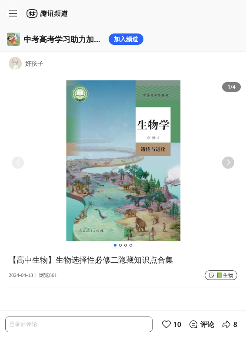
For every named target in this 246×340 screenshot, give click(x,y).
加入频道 (126, 39)
